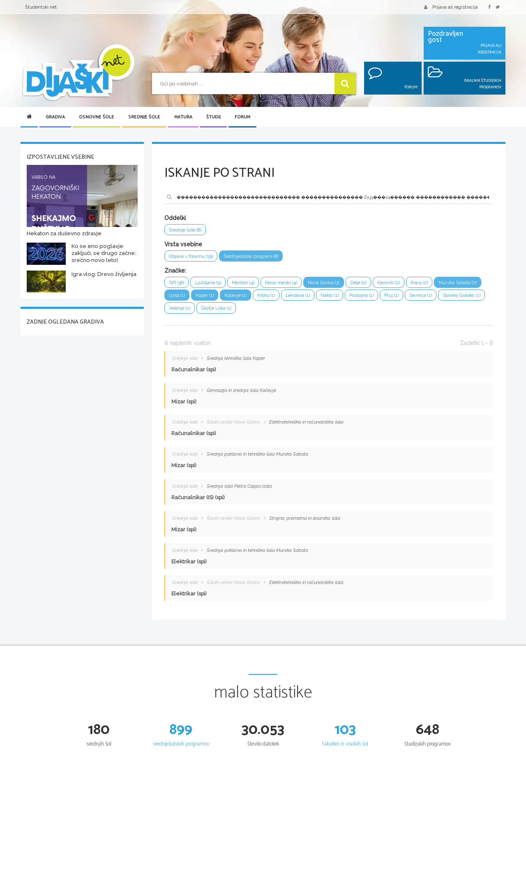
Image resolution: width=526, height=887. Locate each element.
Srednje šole (144, 117)
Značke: (175, 272)
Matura (183, 117)
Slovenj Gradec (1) (226, 311)
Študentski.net (41, 7)
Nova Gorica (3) (334, 284)
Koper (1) (260, 298)
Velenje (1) (270, 311)
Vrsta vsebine (183, 245)
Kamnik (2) (404, 284)
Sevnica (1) (181, 311)
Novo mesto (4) (288, 284)
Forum (242, 117)
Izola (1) (231, 298)
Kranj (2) (437, 284)
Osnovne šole (96, 117)
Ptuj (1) (460, 298)
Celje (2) (372, 284)
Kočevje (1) (293, 298)
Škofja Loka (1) (309, 311)
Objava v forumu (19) (193, 257)
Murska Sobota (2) (190, 298)
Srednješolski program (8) (258, 257)
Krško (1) (327, 298)
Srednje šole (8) (187, 230)
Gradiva (55, 117)
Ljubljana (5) (211, 284)
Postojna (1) (429, 298)
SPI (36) (177, 284)
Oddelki (175, 218)
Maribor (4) (248, 284)
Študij (213, 117)
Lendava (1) (360, 298)
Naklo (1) (395, 298)
